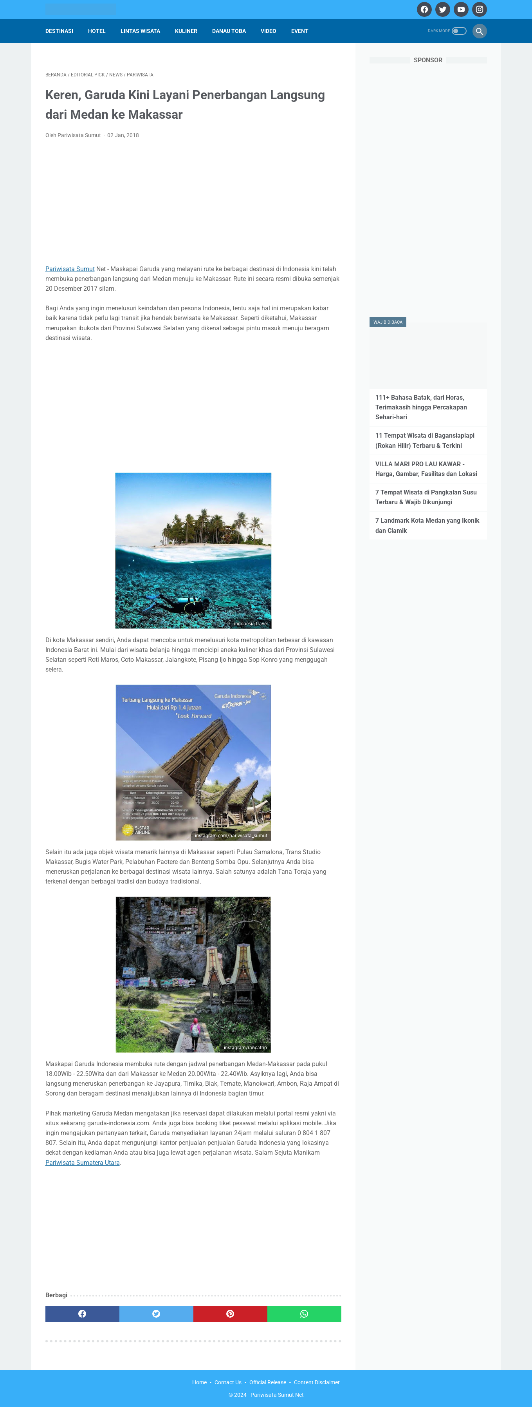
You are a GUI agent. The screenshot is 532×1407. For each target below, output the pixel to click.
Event (299, 31)
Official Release (267, 1382)
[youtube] (460, 9)
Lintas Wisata (140, 31)
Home (199, 1382)
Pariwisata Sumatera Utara (82, 1162)
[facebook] (423, 9)
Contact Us (228, 1382)
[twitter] (441, 9)
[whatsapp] (304, 1314)
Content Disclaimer (317, 1382)
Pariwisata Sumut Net (277, 1395)
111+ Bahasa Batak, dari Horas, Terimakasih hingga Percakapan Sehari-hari (421, 407)
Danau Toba (229, 31)
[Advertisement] (193, 204)
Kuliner (186, 31)
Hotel (97, 31)
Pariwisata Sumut (70, 269)
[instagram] (478, 9)
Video (268, 31)
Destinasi (59, 31)
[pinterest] (230, 1314)
